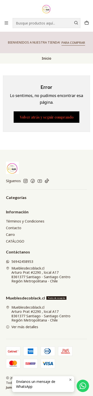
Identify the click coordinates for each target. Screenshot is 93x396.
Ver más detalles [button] (22, 326)
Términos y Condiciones (25, 221)
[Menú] (6, 23)
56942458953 (19, 261)
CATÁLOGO (15, 241)
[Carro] (86, 23)
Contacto (13, 227)
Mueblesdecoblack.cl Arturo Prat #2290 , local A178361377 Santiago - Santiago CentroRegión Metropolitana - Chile (38, 275)
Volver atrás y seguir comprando (46, 117)
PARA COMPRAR (73, 42)
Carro (10, 234)
